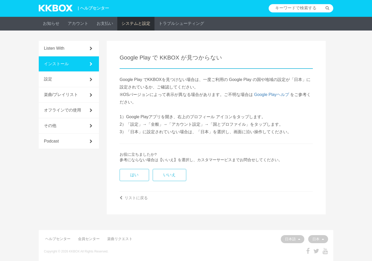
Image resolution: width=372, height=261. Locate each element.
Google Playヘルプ (271, 94)
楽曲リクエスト (120, 239)
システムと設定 (135, 23)
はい (134, 175)
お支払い (105, 23)
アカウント (78, 23)
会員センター (89, 239)
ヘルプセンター (58, 239)
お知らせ (51, 23)
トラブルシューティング (181, 23)
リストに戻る (134, 198)
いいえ (169, 175)
